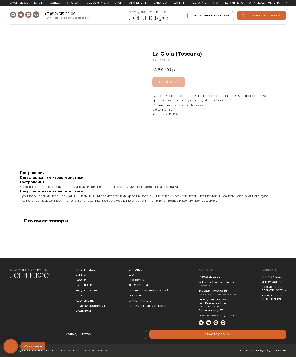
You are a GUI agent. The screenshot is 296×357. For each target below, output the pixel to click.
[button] (217, 334)
